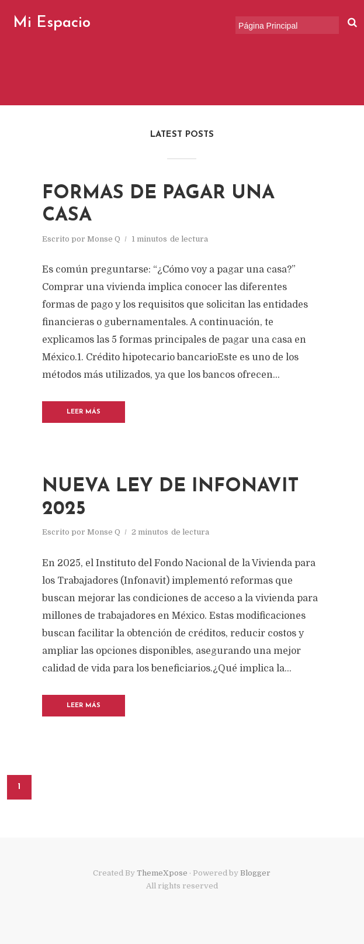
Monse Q (103, 239)
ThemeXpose (162, 873)
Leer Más (83, 412)
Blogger (255, 873)
